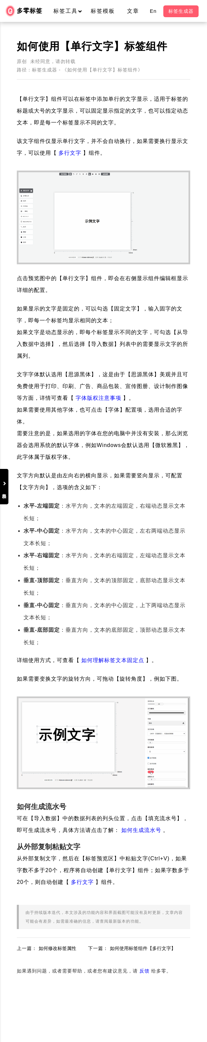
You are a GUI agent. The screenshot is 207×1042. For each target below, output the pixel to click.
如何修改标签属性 (57, 948)
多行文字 (69, 153)
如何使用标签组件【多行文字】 (143, 948)
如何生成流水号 (141, 830)
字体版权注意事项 (98, 398)
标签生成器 (181, 11)
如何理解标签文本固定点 (112, 660)
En (153, 11)
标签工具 (70, 11)
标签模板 (103, 11)
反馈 (144, 971)
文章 (133, 11)
